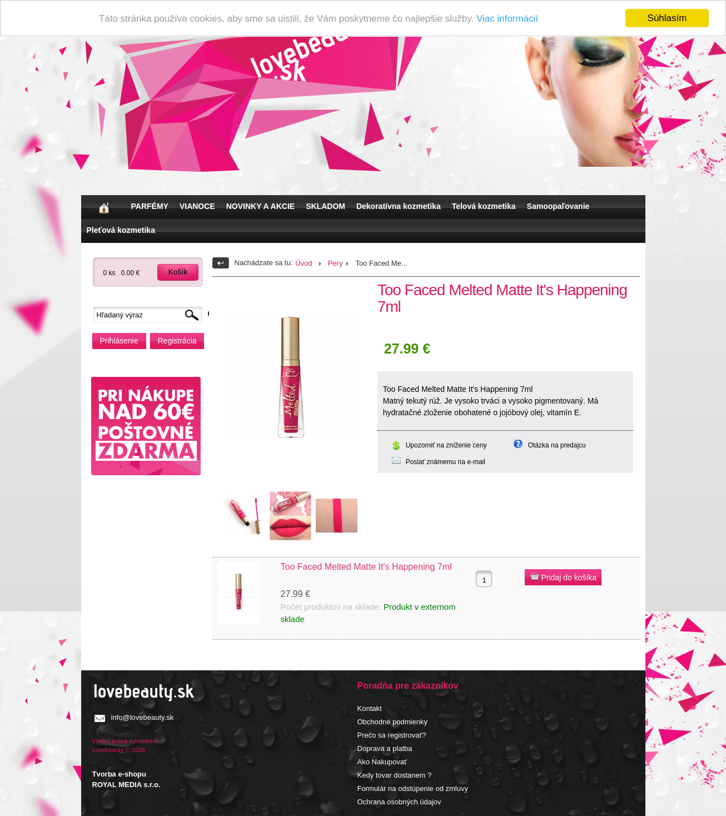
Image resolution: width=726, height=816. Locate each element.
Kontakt (369, 708)
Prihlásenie (119, 340)
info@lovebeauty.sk (142, 717)
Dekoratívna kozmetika (398, 206)
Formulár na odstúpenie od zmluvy (412, 788)
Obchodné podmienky (392, 722)
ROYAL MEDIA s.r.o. (126, 784)
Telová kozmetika (484, 206)
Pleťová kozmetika (121, 230)
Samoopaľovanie (558, 206)
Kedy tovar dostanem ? (394, 775)
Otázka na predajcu (557, 445)
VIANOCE (197, 206)
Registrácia (177, 340)
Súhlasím (667, 18)
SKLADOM (325, 206)
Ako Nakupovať (382, 762)
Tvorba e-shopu (119, 773)
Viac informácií (507, 18)
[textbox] (150, 315)
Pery (335, 263)
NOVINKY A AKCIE (260, 206)
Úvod (303, 263)
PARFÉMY (149, 206)
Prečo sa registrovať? (391, 735)
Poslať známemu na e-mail (445, 462)
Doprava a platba (384, 748)
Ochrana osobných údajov (399, 802)
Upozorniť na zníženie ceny (446, 445)
